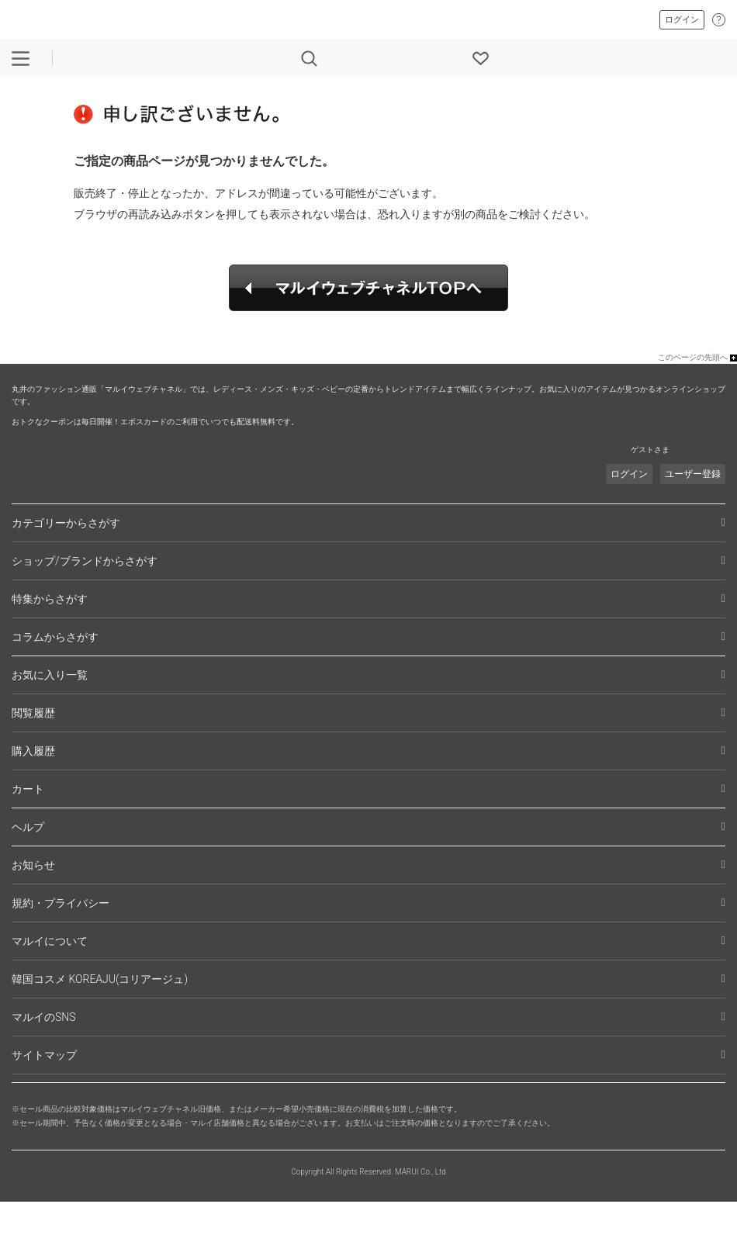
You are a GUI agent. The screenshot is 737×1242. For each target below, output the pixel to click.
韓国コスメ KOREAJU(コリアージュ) (100, 979)
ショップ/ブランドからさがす (84, 561)
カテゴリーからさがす (66, 523)
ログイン (682, 19)
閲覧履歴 (33, 713)
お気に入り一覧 (50, 675)
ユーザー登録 (693, 474)
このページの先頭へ (693, 357)
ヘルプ (28, 827)
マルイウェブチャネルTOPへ (368, 288)
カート (28, 789)
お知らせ (33, 865)
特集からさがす (50, 599)
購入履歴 (33, 751)
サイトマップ (44, 1055)
